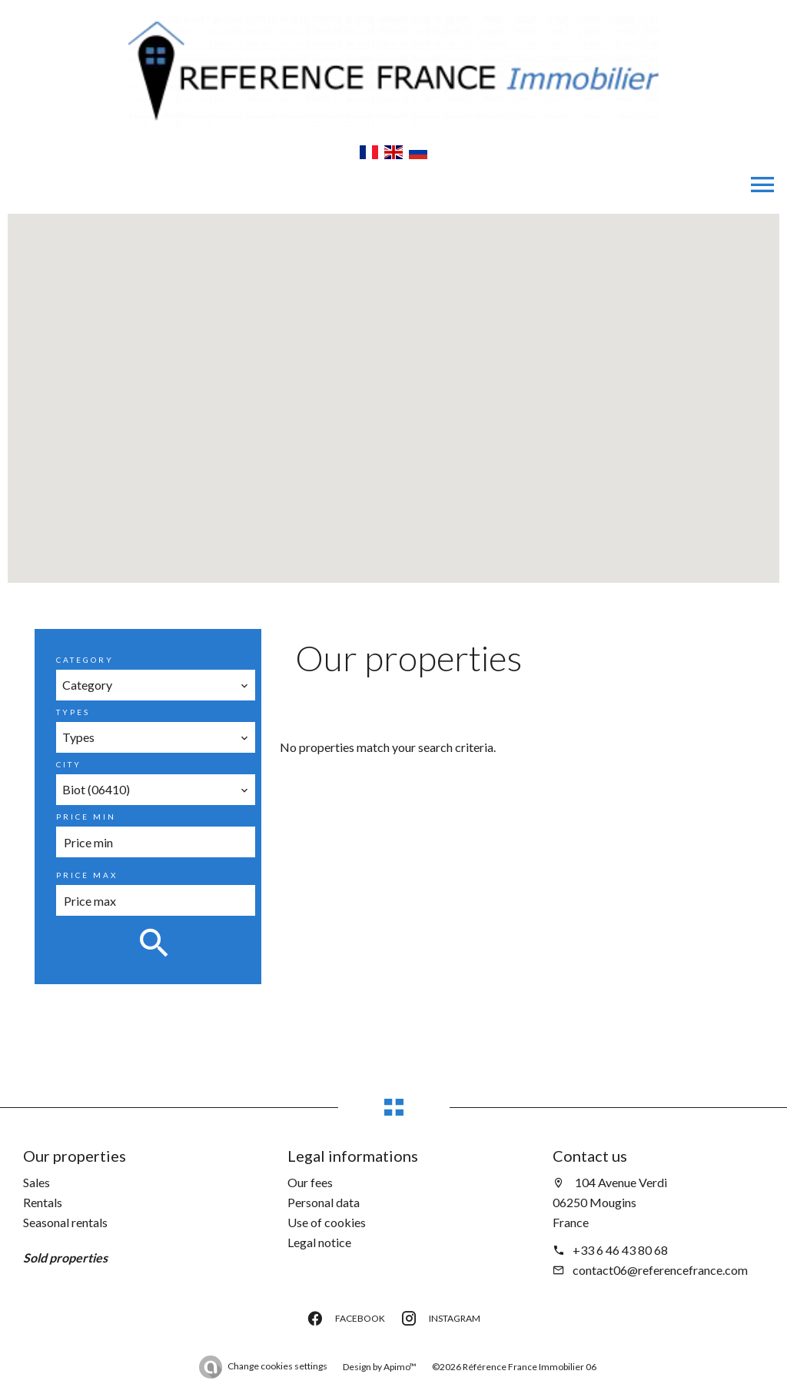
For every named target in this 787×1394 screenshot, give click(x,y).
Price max (87, 875)
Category (85, 659)
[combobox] (155, 685)
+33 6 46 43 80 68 (620, 1250)
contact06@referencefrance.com (660, 1270)
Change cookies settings (277, 1366)
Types (73, 712)
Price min (86, 816)
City (68, 764)
